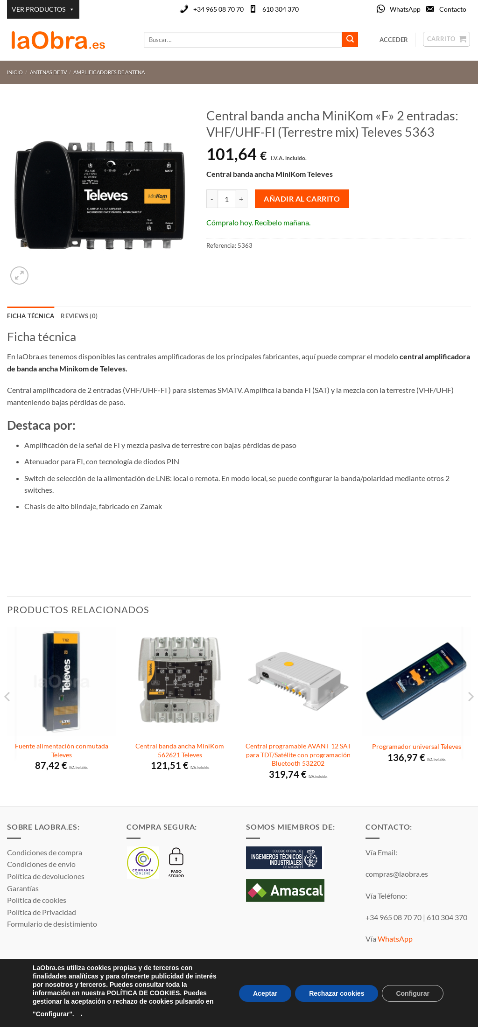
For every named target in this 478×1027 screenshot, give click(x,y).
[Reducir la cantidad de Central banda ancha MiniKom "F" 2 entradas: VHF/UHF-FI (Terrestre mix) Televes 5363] (212, 198)
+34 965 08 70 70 (218, 9)
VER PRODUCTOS (43, 9)
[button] (19, 275)
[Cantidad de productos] (227, 198)
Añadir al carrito (302, 199)
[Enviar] (350, 40)
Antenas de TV (48, 72)
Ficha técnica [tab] (30, 316)
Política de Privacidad (41, 912)
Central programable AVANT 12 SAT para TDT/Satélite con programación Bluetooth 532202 (298, 754)
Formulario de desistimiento (52, 923)
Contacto (452, 9)
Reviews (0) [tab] (79, 316)
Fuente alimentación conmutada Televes (61, 750)
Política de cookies (36, 899)
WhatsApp (405, 9)
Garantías (23, 888)
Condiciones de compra (44, 852)
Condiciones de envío (41, 863)
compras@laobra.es (397, 873)
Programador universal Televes (416, 746)
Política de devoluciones (45, 876)
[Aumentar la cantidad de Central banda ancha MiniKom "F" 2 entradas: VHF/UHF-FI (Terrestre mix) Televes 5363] (241, 198)
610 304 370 (280, 9)
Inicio (15, 72)
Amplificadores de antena (109, 72)
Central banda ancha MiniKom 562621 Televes (179, 750)
